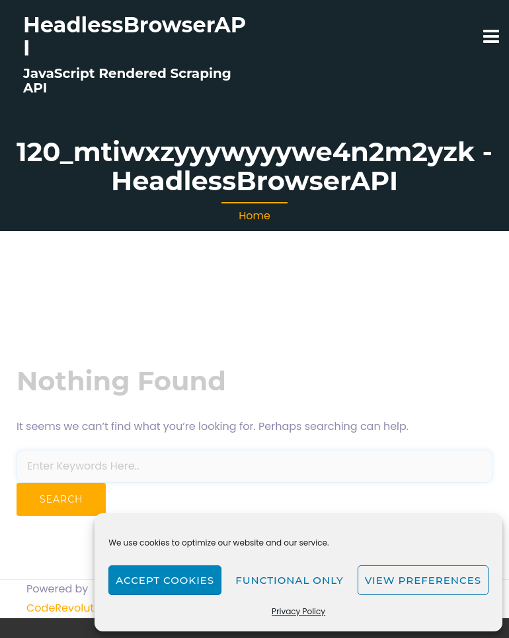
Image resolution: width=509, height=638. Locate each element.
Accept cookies (165, 580)
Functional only (289, 580)
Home (254, 215)
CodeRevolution (68, 608)
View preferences (423, 580)
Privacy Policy (298, 611)
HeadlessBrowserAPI (134, 36)
